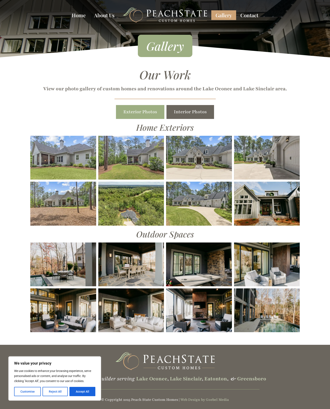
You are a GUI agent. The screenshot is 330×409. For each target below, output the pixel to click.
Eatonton (215, 378)
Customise (27, 391)
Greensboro (251, 378)
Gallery (224, 15)
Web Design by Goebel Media (204, 399)
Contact (249, 15)
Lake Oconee (151, 378)
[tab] (140, 112)
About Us (104, 15)
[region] (54, 378)
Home (79, 15)
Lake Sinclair (186, 378)
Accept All (82, 391)
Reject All (55, 391)
